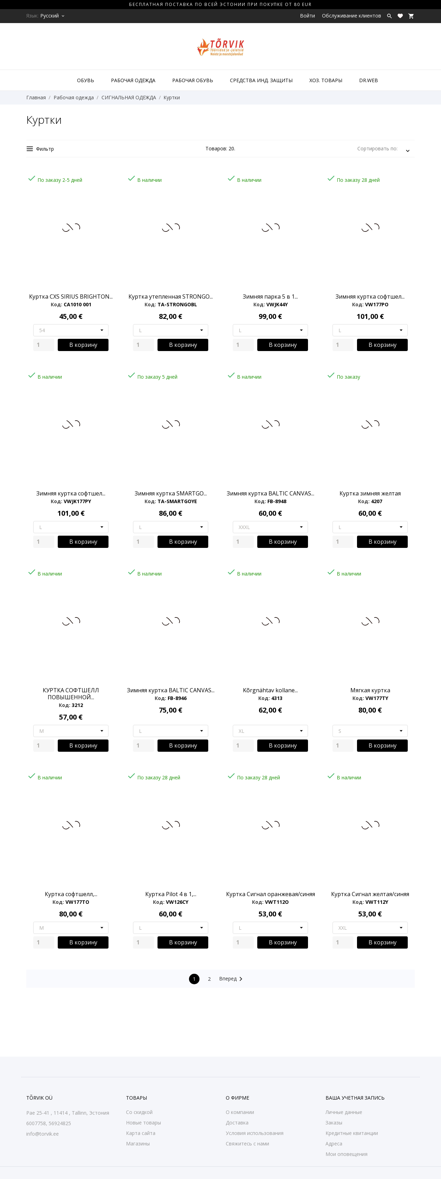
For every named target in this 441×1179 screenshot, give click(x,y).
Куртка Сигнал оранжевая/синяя (270, 894)
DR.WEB (368, 80)
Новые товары (143, 1122)
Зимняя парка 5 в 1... (270, 296)
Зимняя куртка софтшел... (370, 296)
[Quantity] (43, 345)
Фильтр (40, 148)
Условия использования (255, 1133)
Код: (56, 304)
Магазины (138, 1143)
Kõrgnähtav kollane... (270, 690)
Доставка (237, 1122)
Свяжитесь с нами (247, 1143)
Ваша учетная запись (355, 1097)
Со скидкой (139, 1112)
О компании (240, 1112)
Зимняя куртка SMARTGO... (171, 493)
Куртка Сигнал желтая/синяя (370, 894)
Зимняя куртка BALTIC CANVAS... (270, 493)
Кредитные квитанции (352, 1133)
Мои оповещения (347, 1154)
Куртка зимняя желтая (370, 493)
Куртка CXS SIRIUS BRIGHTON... (71, 296)
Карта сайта (140, 1133)
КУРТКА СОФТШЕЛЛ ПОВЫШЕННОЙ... (71, 694)
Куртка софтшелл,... (71, 894)
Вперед (232, 979)
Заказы (334, 1122)
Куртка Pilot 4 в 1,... (170, 894)
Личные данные (344, 1112)
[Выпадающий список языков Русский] (52, 15)
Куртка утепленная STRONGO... (170, 296)
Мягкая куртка (370, 690)
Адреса (334, 1143)
